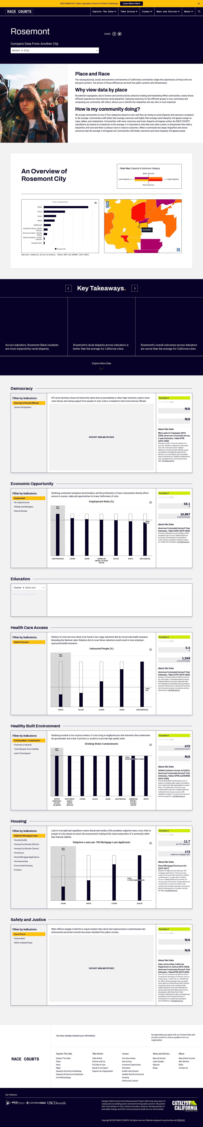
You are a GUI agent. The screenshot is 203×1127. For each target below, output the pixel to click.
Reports (156, 1065)
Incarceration (19, 938)
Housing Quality (20, 840)
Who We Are (184, 1061)
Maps (58, 1068)
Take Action (129, 11)
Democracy (127, 1061)
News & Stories (159, 1058)
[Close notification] (198, 3)
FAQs (181, 1065)
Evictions (17, 870)
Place (58, 1061)
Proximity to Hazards (23, 745)
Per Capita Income (21, 502)
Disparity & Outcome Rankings (68, 1071)
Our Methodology (63, 1077)
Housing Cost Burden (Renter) (26, 844)
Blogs (155, 1068)
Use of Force (19, 934)
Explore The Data (104, 11)
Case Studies (158, 1061)
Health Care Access (130, 1071)
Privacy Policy (185, 1035)
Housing (125, 1077)
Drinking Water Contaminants (27, 740)
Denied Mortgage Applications (26, 857)
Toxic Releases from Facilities (26, 749)
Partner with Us (98, 1061)
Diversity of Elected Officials (26, 403)
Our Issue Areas (128, 1058)
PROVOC (181, 1120)
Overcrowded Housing (23, 866)
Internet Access (20, 511)
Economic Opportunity (131, 1065)
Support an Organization (102, 1071)
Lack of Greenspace (22, 753)
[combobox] (55, 50)
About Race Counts (187, 1058)
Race (58, 1065)
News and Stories (168, 11)
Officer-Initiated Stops (23, 943)
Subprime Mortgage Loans (26, 836)
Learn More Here (131, 3)
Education (126, 1068)
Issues (147, 11)
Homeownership (21, 861)
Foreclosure (19, 853)
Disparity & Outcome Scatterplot (69, 1074)
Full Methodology (168, 461)
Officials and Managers (23, 507)
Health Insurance (21, 642)
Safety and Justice (130, 1081)
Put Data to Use (98, 1065)
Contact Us (183, 1068)
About (188, 11)
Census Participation (22, 407)
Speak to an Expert (100, 1068)
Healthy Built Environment (133, 1074)
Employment (19, 498)
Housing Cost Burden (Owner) (26, 848)
